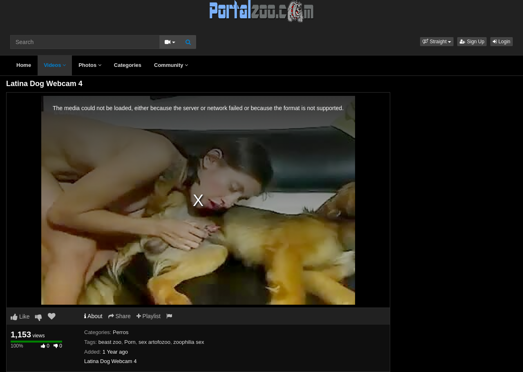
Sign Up (472, 41)
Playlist (148, 316)
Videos (55, 65)
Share (119, 316)
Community (171, 65)
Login (501, 41)
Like (20, 316)
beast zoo (109, 342)
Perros (120, 332)
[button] (437, 41)
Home (23, 65)
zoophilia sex (188, 342)
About (93, 316)
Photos (89, 65)
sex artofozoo (154, 342)
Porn (129, 342)
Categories (127, 65)
